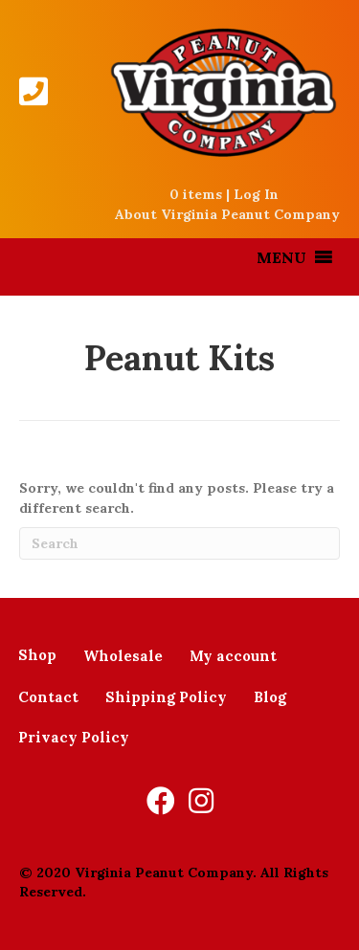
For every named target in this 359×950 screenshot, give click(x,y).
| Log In (250, 194)
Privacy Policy (73, 737)
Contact (48, 697)
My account (233, 656)
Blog (270, 697)
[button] (281, 257)
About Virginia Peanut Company (227, 214)
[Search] (179, 543)
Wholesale (123, 656)
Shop (37, 655)
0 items (195, 194)
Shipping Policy (166, 697)
